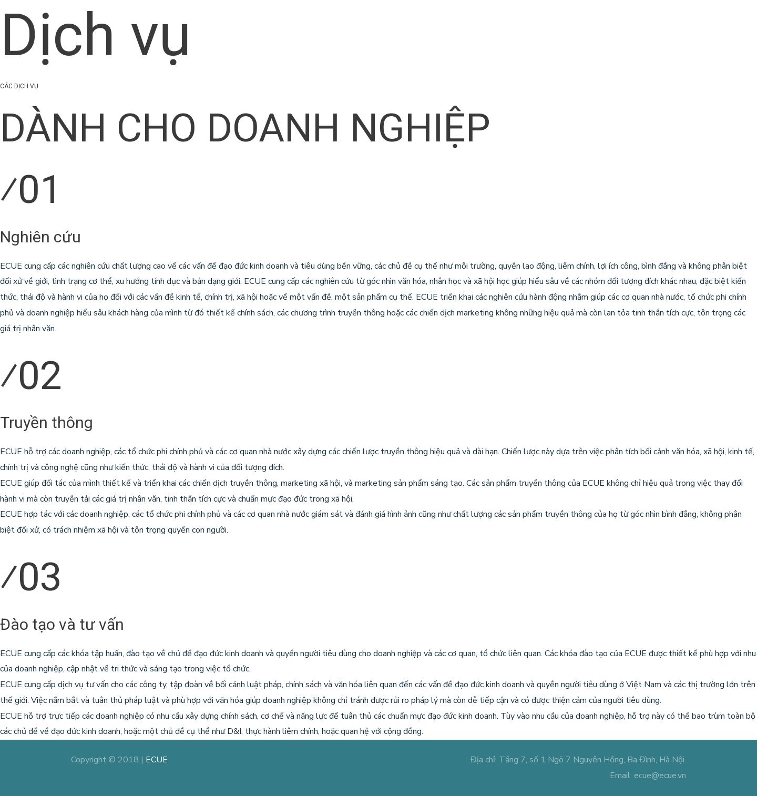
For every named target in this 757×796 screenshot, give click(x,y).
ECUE (157, 760)
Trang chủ (341, 27)
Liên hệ (672, 27)
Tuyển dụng (620, 27)
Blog (562, 27)
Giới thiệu (393, 27)
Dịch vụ (440, 27)
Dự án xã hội (504, 27)
